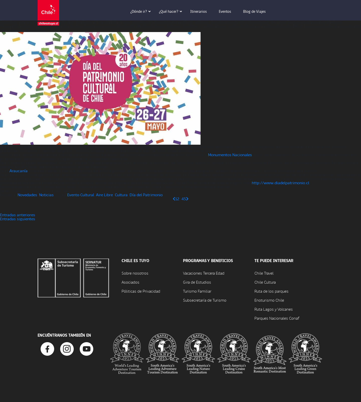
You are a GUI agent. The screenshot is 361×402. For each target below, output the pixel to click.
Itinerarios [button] (202, 11)
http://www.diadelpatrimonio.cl (280, 182)
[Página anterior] (174, 198)
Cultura (121, 194)
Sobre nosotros (135, 273)
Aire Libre (104, 194)
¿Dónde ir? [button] (142, 11)
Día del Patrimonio (146, 194)
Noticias (46, 194)
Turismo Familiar (197, 291)
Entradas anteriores (17, 214)
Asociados (130, 282)
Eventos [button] (228, 11)
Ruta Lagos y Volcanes (273, 309)
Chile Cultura (265, 282)
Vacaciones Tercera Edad (203, 273)
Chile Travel (264, 273)
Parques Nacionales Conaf (276, 318)
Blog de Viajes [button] (258, 11)
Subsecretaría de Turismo (204, 300)
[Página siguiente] (187, 198)
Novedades (27, 194)
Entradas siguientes (17, 218)
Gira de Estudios (197, 282)
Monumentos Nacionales (230, 154)
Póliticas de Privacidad (141, 291)
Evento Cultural (80, 194)
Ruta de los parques (271, 291)
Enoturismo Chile (269, 300)
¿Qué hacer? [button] (172, 11)
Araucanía (19, 170)
